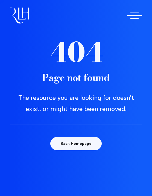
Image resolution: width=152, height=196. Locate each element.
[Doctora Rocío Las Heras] (20, 15)
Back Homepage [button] (76, 143)
